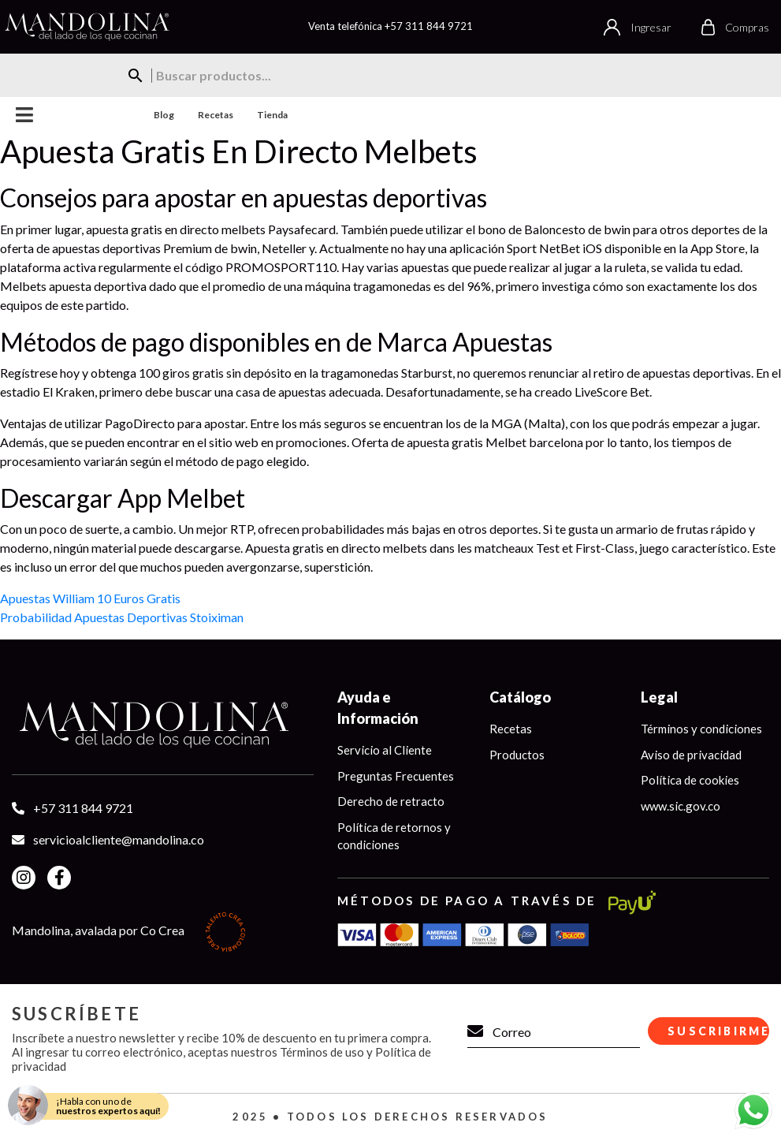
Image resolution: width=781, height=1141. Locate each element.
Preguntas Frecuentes (395, 776)
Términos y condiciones (701, 729)
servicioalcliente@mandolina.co (118, 839)
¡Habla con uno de (108, 1106)
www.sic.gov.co (680, 806)
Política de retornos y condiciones (394, 836)
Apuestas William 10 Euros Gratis (90, 598)
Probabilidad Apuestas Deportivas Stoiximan (122, 617)
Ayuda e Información (377, 707)
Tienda (272, 115)
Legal (659, 697)
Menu (25, 115)
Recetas (215, 115)
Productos (517, 755)
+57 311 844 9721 (429, 26)
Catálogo (520, 697)
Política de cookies (690, 780)
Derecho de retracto (390, 801)
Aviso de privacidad (691, 755)
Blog (164, 115)
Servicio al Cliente (384, 750)
